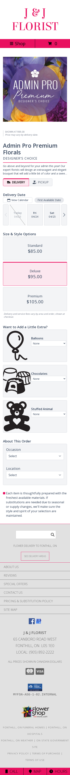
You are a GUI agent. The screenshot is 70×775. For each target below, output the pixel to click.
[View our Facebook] (32, 623)
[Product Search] (36, 534)
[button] (35, 687)
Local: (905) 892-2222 (35, 652)
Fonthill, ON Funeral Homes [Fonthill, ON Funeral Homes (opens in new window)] (24, 727)
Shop (17, 43)
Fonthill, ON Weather (17, 740)
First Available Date (49, 200)
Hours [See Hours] (58, 771)
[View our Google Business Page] (38, 623)
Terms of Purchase (46, 753)
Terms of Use (35, 760)
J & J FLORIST (35, 19)
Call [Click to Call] (11, 771)
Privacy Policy (18, 753)
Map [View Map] (35, 771)
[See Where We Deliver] (35, 556)
